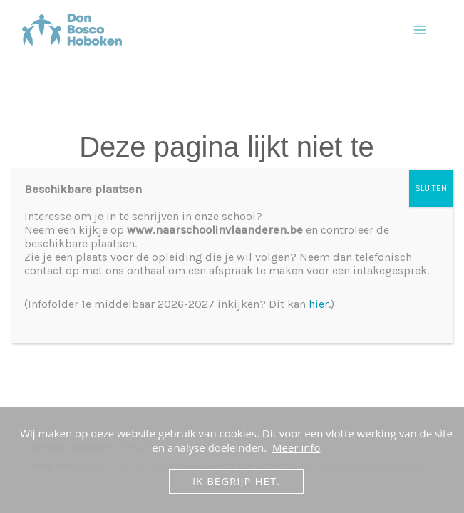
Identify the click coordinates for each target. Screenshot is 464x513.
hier (319, 304)
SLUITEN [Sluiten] (431, 188)
